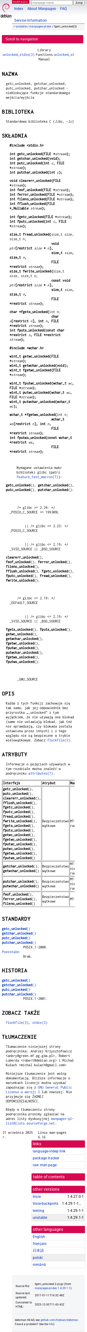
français (39, 1243)
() (16, 929)
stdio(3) (39, 1022)
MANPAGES (20, 1)
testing (38, 1210)
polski (38, 1257)
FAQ (63, 8)
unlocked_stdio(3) (19, 54)
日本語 (38, 1250)
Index (18, 8)
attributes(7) (40, 773)
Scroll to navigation (22, 39)
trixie (37, 1196)
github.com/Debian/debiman (59, 1320)
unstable (21, 26)
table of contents (49, 1177)
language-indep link (49, 1151)
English (39, 1236)
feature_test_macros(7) (37, 477)
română (39, 1264)
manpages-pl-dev (40, 26)
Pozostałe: (11, 952)
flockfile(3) (58, 740)
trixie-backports (45, 1203)
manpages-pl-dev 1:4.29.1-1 (53, 1288)
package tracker (46, 1158)
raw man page (45, 1165)
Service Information (30, 20)
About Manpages (41, 8)
